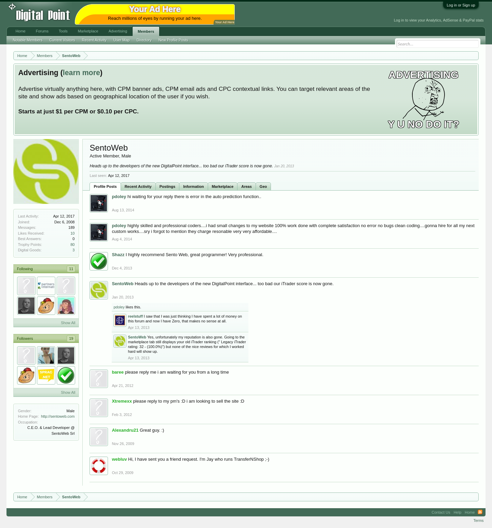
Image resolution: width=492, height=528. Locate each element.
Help (458, 512)
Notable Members (27, 40)
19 (71, 338)
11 (71, 269)
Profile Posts (105, 186)
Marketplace (223, 186)
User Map (121, 40)
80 (72, 244)
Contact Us (441, 512)
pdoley (118, 307)
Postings (167, 186)
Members (146, 31)
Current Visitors (62, 40)
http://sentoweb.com (57, 416)
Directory (144, 40)
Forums (42, 31)
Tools (63, 31)
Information (193, 186)
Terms (479, 520)
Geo (263, 186)
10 (72, 233)
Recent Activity (138, 186)
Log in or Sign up (461, 5)
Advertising (118, 31)
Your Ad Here (224, 22)
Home (20, 31)
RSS (480, 512)
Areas (246, 186)
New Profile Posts (173, 40)
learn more (81, 73)
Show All (68, 323)
